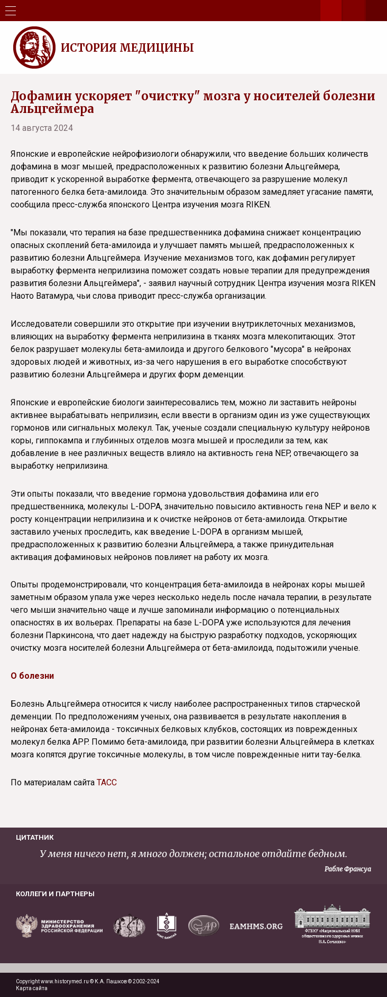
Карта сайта (32, 988)
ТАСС (107, 782)
